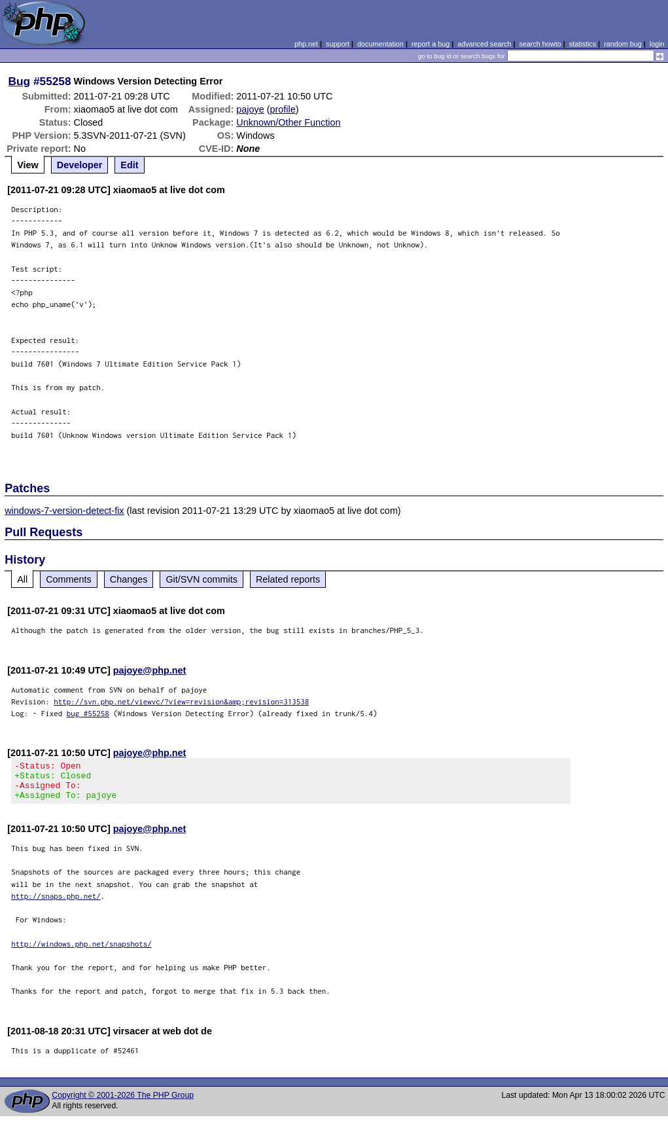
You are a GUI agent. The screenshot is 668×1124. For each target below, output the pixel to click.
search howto (540, 44)
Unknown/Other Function (288, 122)
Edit (129, 165)
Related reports (288, 579)
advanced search (484, 44)
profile (283, 109)
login (657, 44)
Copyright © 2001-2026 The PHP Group (123, 1103)
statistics (582, 44)
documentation (380, 44)
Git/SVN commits (201, 579)
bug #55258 (88, 713)
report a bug (430, 44)
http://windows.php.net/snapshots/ (81, 951)
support (337, 44)
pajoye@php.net (149, 670)
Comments (69, 579)
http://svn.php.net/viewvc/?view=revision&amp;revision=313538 (181, 701)
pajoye (250, 109)
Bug (20, 81)
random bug (623, 44)
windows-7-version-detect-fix (64, 510)
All (22, 579)
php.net (306, 44)
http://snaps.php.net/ (56, 903)
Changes (129, 579)
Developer (80, 165)
